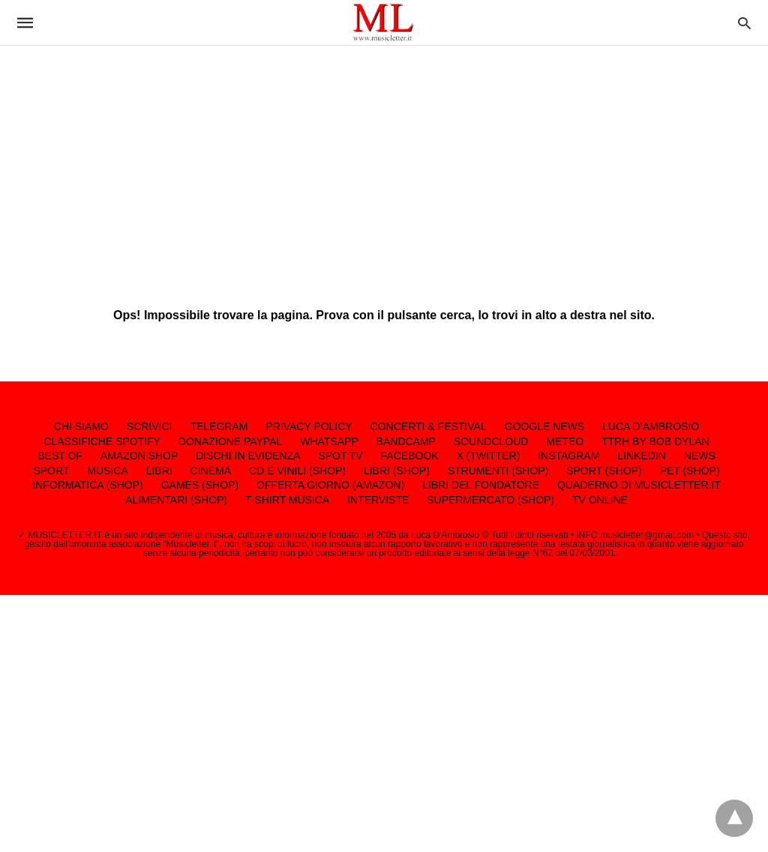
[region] (384, 165)
